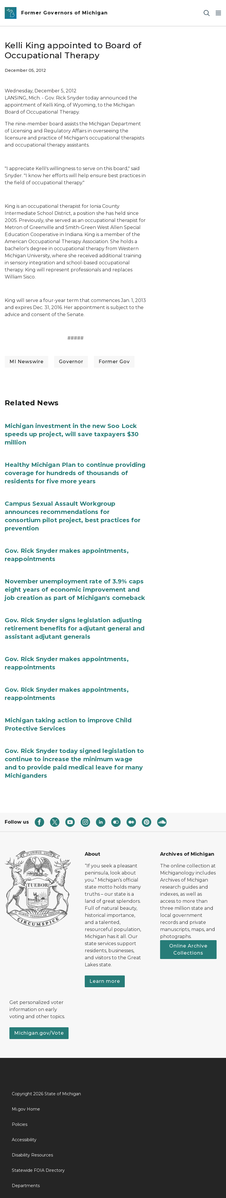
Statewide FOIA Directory (38, 1170)
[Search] (206, 13)
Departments (26, 1185)
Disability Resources (32, 1155)
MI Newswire (26, 361)
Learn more (104, 981)
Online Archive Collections (188, 949)
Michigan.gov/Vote (39, 1033)
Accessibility (24, 1139)
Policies (19, 1124)
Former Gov (114, 361)
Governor (71, 361)
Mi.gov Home (26, 1109)
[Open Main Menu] (218, 13)
